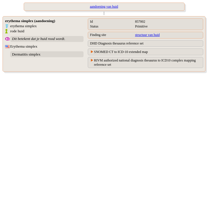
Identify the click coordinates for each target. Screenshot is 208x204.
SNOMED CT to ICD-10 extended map (121, 52)
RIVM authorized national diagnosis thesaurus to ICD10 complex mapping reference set (145, 62)
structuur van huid (147, 35)
